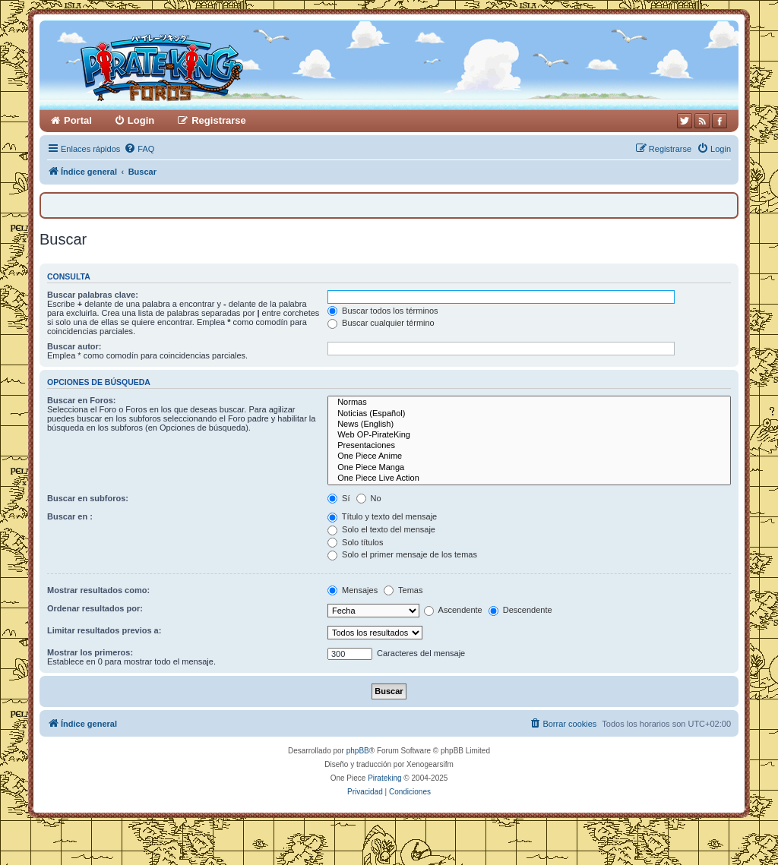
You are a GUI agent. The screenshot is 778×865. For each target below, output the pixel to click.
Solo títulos (355, 542)
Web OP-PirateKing (529, 435)
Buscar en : (70, 516)
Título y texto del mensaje (382, 516)
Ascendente (453, 609)
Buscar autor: (74, 346)
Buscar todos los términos (382, 310)
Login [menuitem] (141, 120)
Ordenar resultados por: (95, 608)
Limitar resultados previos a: (104, 630)
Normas (529, 402)
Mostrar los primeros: (90, 652)
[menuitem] (139, 149)
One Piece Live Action (529, 478)
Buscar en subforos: (87, 498)
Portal (78, 120)
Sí (338, 498)
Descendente (520, 609)
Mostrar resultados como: (98, 590)
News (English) (529, 424)
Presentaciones (529, 445)
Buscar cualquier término (381, 322)
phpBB (357, 751)
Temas (403, 590)
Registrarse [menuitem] (218, 120)
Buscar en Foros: (81, 400)
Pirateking (384, 778)
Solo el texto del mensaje (381, 529)
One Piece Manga (529, 467)
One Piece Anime (529, 456)
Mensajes (352, 590)
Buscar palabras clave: (92, 294)
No (368, 498)
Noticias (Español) (529, 414)
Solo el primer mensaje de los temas (402, 554)
